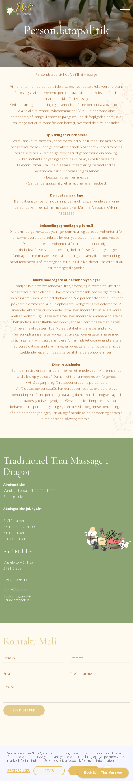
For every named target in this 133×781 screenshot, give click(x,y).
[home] (18, 9)
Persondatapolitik (16, 603)
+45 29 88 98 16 (15, 583)
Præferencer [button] (18, 770)
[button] (123, 8)
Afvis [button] (49, 770)
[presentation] (37, 729)
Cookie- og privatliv (17, 600)
